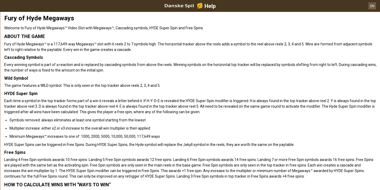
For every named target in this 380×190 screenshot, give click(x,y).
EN (372, 6)
